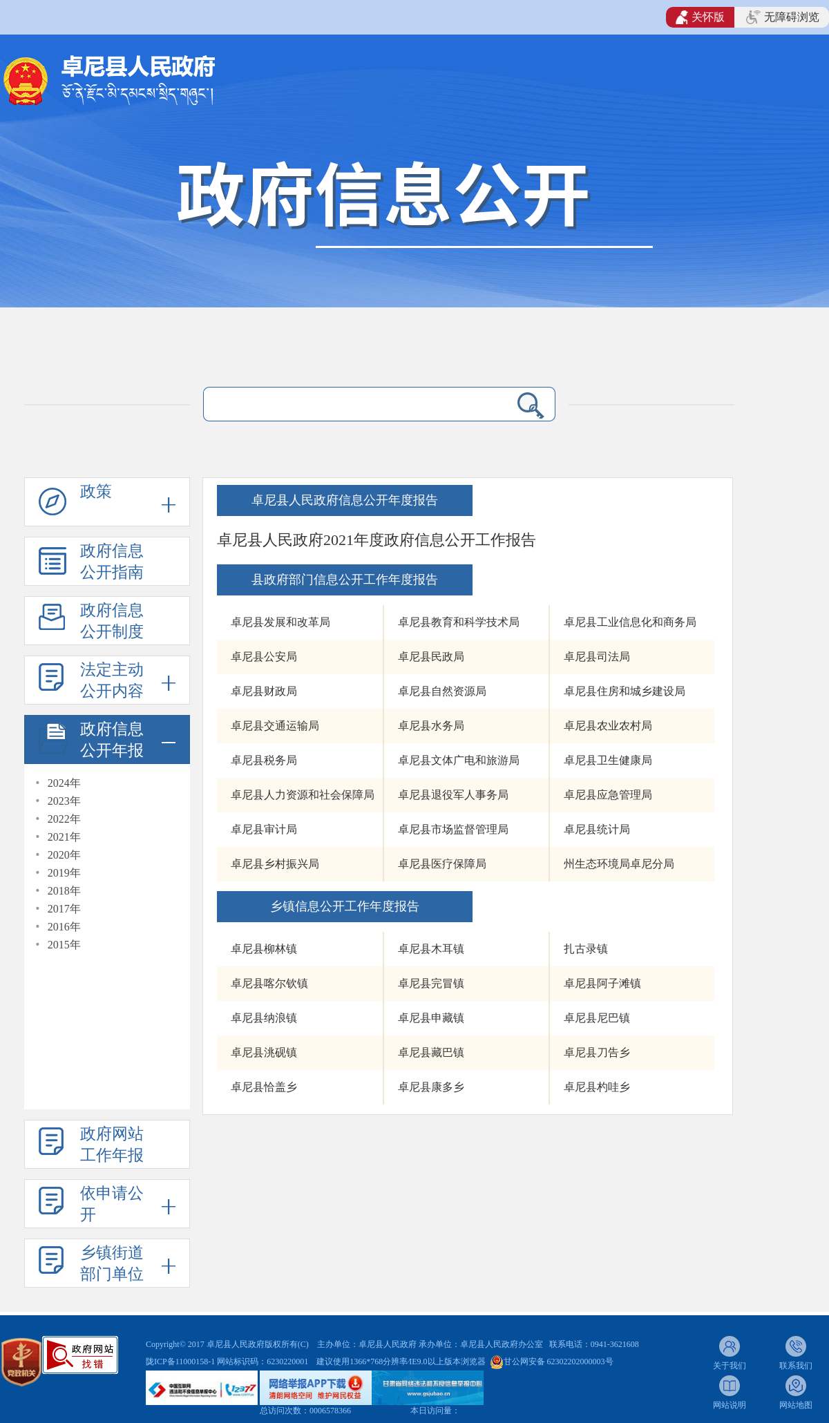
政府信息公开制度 (112, 621)
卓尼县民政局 (431, 656)
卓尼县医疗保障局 (442, 864)
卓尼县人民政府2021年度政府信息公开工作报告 (376, 539)
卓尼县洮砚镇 (264, 1052)
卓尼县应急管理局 (608, 795)
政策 (96, 491)
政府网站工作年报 (112, 1144)
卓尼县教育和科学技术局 (459, 622)
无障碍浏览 (782, 17)
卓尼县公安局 (264, 656)
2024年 (64, 783)
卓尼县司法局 (597, 656)
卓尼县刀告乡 (597, 1052)
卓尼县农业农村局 (608, 726)
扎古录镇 (586, 949)
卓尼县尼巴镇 (597, 1018)
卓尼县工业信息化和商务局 (630, 622)
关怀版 (700, 17)
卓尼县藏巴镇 (431, 1052)
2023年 (64, 801)
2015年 (64, 945)
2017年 (64, 909)
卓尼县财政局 (264, 691)
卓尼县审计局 (264, 829)
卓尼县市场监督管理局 (453, 829)
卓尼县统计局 (597, 829)
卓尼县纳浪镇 (264, 1018)
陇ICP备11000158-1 (181, 1361)
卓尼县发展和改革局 (280, 622)
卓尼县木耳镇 (431, 949)
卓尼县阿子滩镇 (602, 983)
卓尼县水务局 (431, 726)
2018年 (64, 891)
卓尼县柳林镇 (264, 949)
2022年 (64, 819)
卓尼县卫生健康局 (608, 760)
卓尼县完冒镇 (431, 983)
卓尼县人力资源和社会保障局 (302, 795)
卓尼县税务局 (264, 760)
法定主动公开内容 (112, 680)
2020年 (64, 855)
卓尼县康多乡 (431, 1087)
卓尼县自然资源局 (442, 691)
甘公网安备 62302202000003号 (558, 1361)
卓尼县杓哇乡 (597, 1087)
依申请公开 (112, 1204)
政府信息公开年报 (112, 739)
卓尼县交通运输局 (275, 726)
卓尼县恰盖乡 (264, 1087)
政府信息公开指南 (112, 561)
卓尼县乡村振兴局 (275, 864)
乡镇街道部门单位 (112, 1263)
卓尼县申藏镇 (431, 1018)
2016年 (64, 927)
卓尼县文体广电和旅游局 (459, 760)
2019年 (64, 873)
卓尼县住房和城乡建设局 (624, 691)
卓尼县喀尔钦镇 (269, 983)
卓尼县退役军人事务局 (453, 795)
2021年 (64, 837)
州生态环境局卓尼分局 (619, 864)
